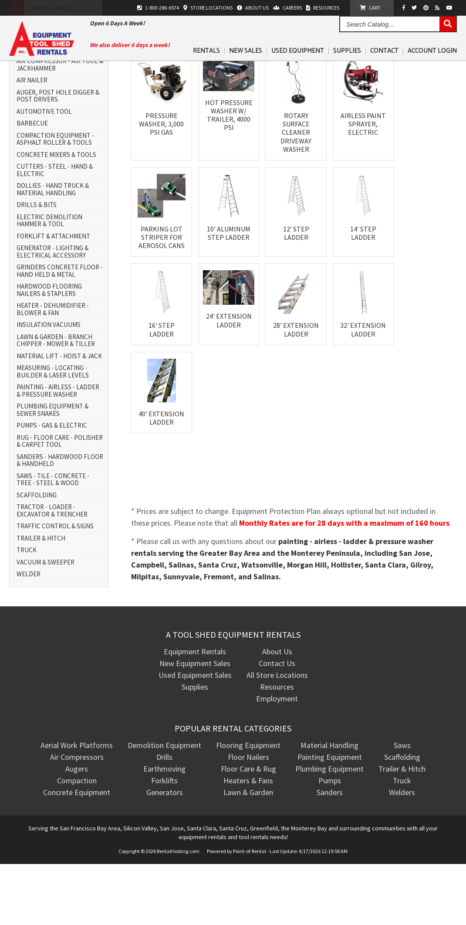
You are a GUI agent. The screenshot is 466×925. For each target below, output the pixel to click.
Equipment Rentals (195, 712)
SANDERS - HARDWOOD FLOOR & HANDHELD (60, 521)
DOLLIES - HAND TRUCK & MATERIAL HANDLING (53, 250)
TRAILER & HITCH (41, 599)
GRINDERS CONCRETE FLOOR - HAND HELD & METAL (60, 332)
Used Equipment (297, 51)
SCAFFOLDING (37, 556)
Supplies (347, 51)
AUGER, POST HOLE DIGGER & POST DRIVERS (58, 157)
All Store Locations (277, 736)
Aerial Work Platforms (77, 806)
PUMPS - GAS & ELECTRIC (52, 486)
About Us (277, 712)
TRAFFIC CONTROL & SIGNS (55, 587)
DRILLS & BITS (37, 266)
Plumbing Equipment (329, 830)
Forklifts (164, 842)
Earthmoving (164, 830)
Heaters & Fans (248, 842)
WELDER (29, 635)
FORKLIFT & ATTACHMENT (53, 297)
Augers (76, 830)
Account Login (432, 51)
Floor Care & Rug (248, 830)
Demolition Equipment (164, 806)
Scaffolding (402, 818)
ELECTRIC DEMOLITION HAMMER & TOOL (49, 282)
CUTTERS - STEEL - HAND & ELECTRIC (55, 231)
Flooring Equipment (248, 806)
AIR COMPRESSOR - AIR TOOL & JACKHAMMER (60, 126)
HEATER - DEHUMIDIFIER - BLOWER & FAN (53, 370)
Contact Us (277, 724)
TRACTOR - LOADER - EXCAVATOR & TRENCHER (52, 572)
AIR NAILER (32, 141)
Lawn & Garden (248, 853)
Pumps (329, 842)
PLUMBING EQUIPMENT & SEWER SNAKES (52, 471)
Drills (164, 818)
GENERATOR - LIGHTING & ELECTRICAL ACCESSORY (52, 313)
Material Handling (329, 806)
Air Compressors (77, 818)
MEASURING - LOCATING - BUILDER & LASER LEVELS (53, 432)
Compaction (77, 842)
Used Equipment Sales (195, 736)
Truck (402, 842)
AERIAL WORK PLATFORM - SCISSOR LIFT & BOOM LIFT (55, 106)
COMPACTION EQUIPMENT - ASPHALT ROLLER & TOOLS (55, 200)
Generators (164, 853)
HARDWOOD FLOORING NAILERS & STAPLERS (49, 351)
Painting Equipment (329, 818)
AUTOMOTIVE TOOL (44, 173)
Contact (384, 51)
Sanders (330, 853)
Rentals (206, 51)
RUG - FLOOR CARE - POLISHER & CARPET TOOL (60, 502)
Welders (402, 853)
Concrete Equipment (76, 853)
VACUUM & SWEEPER (45, 623)
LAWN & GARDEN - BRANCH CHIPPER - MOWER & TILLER (56, 401)
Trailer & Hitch (401, 830)
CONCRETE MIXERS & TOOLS (56, 216)
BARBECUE (32, 184)
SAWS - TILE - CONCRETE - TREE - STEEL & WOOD (53, 541)
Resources (277, 748)
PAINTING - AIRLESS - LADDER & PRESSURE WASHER (58, 452)
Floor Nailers (248, 818)
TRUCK (27, 611)
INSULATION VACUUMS (49, 386)
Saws (402, 806)
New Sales (245, 51)
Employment (277, 760)
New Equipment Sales (194, 724)
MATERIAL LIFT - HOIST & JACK (59, 417)
